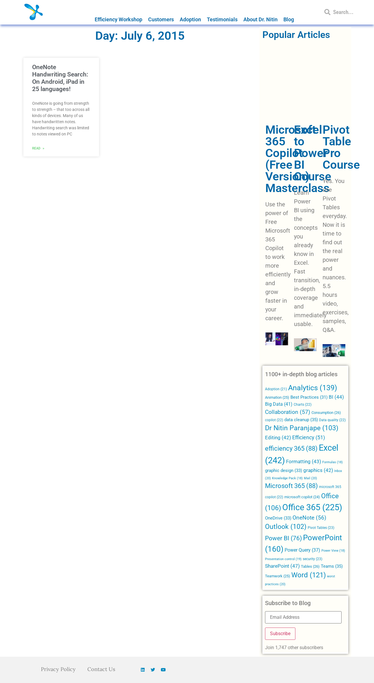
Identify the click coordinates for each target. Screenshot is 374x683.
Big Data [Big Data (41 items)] (278, 404)
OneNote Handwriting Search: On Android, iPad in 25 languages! (60, 78)
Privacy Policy (58, 669)
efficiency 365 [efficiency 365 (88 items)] (291, 448)
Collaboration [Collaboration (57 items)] (287, 412)
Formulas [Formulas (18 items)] (332, 462)
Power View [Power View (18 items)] (333, 551)
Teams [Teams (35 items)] (332, 566)
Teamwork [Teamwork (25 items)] (277, 576)
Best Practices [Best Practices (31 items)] (309, 397)
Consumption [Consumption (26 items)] (326, 412)
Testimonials (222, 19)
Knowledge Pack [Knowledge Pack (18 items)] (287, 478)
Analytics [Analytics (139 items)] (312, 388)
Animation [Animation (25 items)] (277, 397)
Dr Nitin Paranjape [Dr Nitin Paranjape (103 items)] (301, 428)
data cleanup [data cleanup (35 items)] (301, 419)
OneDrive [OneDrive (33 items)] (278, 518)
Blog (288, 19)
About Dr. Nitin (260, 19)
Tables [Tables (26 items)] (310, 566)
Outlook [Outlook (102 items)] (286, 527)
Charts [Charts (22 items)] (302, 405)
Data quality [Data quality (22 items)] (332, 420)
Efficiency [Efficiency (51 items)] (308, 437)
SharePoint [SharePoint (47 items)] (282, 566)
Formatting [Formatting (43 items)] (303, 461)
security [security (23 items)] (312, 559)
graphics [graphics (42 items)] (318, 470)
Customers (161, 19)
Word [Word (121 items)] (308, 575)
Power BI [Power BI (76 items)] (283, 538)
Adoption (190, 19)
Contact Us (101, 669)
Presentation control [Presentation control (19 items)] (283, 559)
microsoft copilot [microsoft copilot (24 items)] (302, 497)
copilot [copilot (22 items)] (274, 420)
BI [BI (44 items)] (336, 397)
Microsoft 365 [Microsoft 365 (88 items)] (291, 485)
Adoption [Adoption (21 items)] (276, 389)
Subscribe (280, 633)
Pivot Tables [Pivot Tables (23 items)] (321, 528)
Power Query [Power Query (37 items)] (302, 550)
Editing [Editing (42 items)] (278, 437)
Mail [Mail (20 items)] (310, 478)
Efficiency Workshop (118, 19)
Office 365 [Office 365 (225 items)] (312, 507)
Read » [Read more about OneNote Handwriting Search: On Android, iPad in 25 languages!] (38, 148)
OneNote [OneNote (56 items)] (309, 518)
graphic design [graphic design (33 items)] (283, 470)
